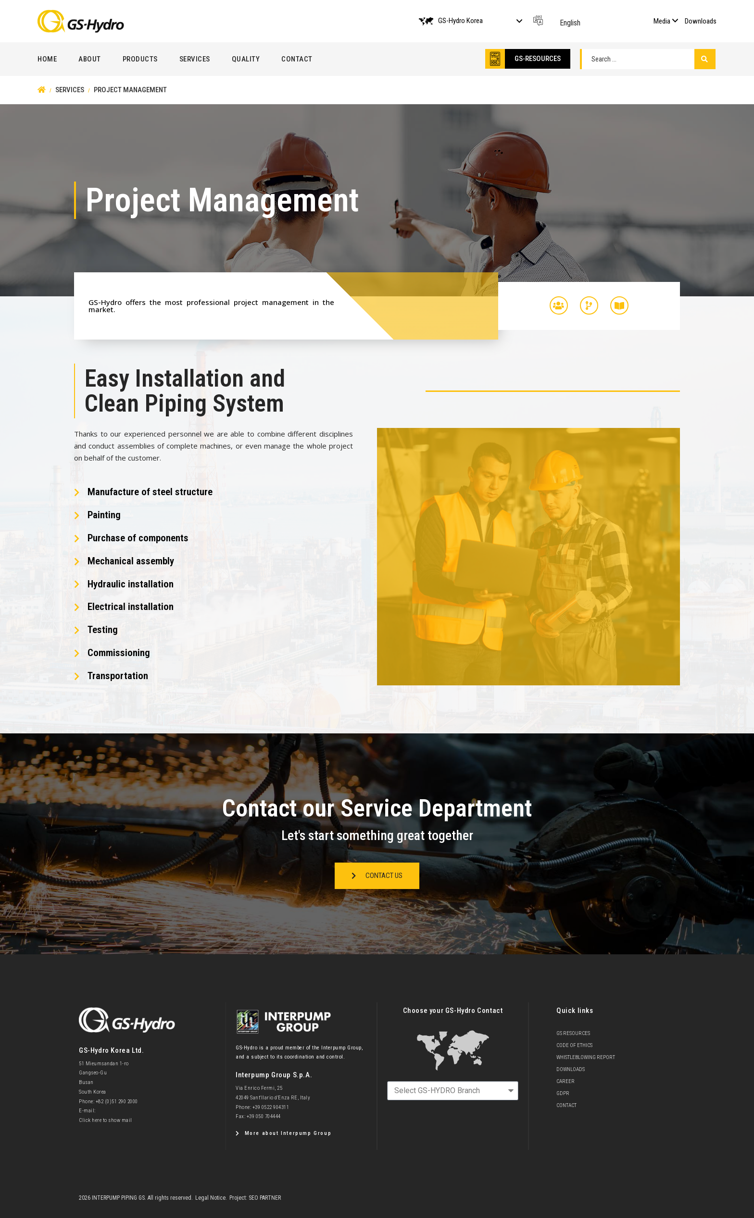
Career (565, 1081)
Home (47, 59)
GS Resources (573, 1033)
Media (661, 21)
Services (194, 59)
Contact (297, 59)
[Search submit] (704, 59)
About (89, 59)
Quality (246, 59)
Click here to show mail (105, 1120)
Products (140, 59)
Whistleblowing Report (585, 1057)
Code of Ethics (574, 1045)
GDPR (562, 1093)
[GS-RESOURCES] (495, 59)
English (570, 22)
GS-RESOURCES (538, 58)
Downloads (700, 21)
